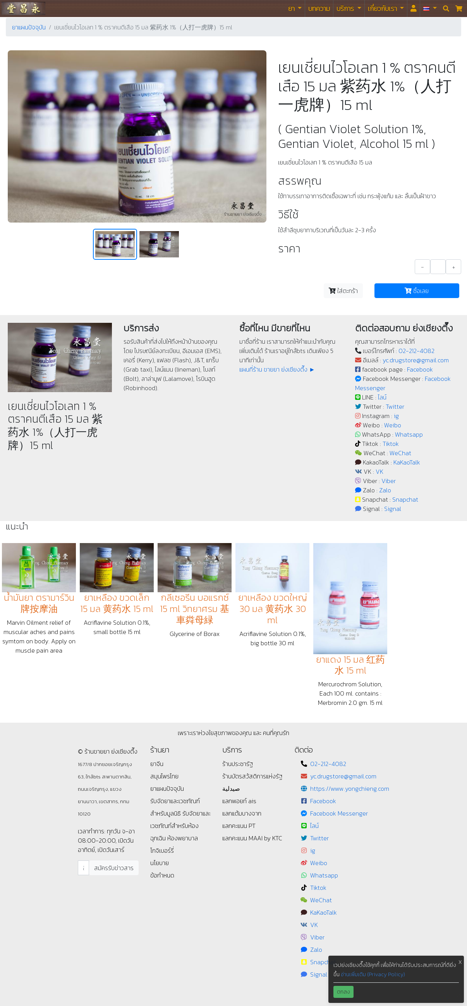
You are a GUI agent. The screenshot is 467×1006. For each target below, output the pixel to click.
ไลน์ (382, 397)
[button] (430, 8)
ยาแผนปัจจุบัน (29, 27)
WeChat (400, 453)
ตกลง (343, 992)
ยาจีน (156, 763)
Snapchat (405, 499)
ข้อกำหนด (162, 875)
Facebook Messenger (339, 813)
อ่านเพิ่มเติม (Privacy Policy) (373, 974)
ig (396, 415)
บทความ (319, 8)
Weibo (392, 425)
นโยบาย (159, 862)
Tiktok (391, 443)
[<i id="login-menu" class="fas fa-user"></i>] (413, 8)
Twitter (395, 406)
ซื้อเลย (417, 290)
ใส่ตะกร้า (343, 290)
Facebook (420, 369)
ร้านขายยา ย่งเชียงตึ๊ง (23, 8)
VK (379, 471)
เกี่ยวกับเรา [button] (383, 8)
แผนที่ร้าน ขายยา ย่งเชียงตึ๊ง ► (277, 369)
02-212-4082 (416, 350)
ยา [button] (292, 8)
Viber (388, 480)
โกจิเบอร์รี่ (162, 850)
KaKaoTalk (406, 462)
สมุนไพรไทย (164, 776)
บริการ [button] (346, 8)
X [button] (460, 962)
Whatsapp (409, 434)
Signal (392, 508)
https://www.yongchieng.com (349, 788)
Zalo (385, 490)
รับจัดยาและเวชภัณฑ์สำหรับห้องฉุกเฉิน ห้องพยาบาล (180, 826)
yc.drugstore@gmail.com (416, 360)
